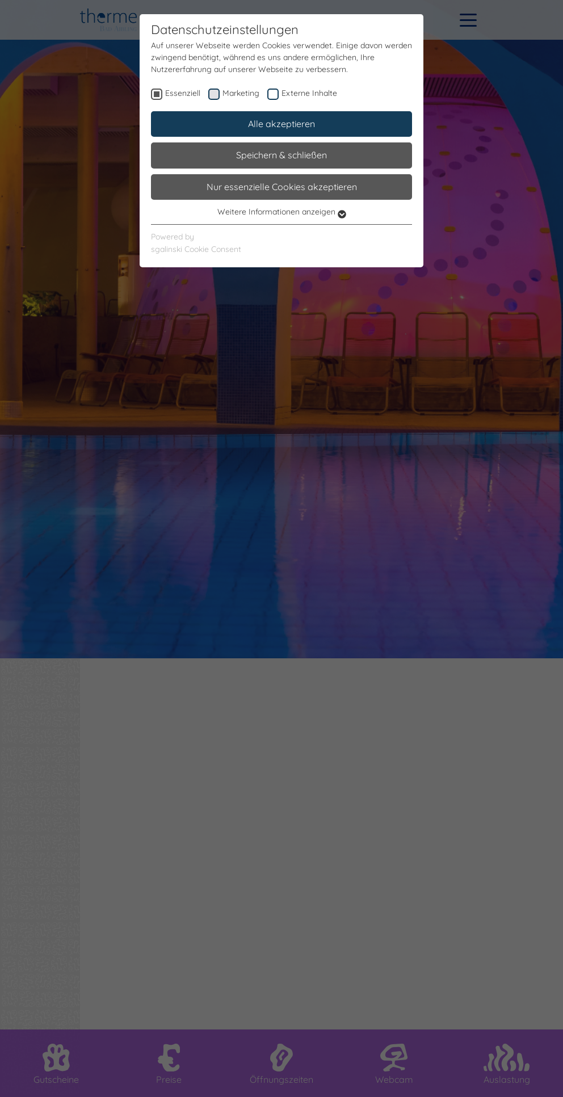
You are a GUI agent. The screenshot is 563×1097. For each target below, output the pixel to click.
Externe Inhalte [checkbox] (309, 93)
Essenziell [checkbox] (182, 93)
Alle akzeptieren (281, 123)
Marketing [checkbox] (240, 93)
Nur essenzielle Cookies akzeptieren (282, 186)
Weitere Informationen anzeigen (281, 212)
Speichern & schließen (281, 155)
